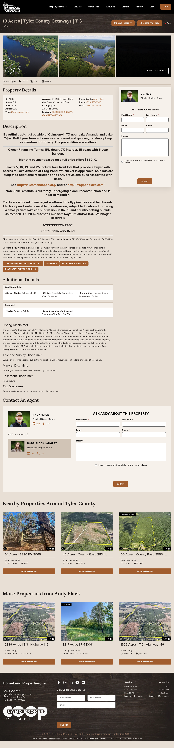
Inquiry (124, 136)
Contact (124, 6)
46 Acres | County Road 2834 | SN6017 (84, 559)
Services (77, 6)
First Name (127, 115)
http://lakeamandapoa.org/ (36, 184)
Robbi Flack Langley (42, 443)
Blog (151, 6)
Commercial (92, 6)
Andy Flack (98, 99)
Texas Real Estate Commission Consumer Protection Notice (57, 745)
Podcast (138, 6)
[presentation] (142, 174)
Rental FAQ (129, 697)
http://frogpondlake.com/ (86, 184)
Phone (150, 125)
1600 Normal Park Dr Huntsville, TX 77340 (14, 703)
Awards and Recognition (159, 700)
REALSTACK (126, 741)
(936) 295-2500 (93, 102)
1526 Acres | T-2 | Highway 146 (142, 649)
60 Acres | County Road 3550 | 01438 (142, 559)
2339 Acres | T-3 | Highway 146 (26, 649)
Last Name (152, 115)
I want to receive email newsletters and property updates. (145, 165)
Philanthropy (164, 697)
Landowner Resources (133, 700)
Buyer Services (130, 691)
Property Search (57, 6)
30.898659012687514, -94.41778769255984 (57, 113)
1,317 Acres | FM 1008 (78, 649)
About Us (109, 6)
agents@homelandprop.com (17, 699)
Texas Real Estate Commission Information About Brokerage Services (113, 745)
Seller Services (130, 694)
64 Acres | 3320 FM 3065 (23, 559)
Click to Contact (93, 105)
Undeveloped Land (20, 112)
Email (125, 125)
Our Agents (164, 694)
